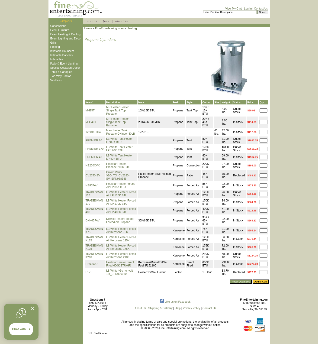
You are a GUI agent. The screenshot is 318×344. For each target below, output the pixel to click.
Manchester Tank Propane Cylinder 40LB (120, 132)
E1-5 (88, 272)
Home (88, 28)
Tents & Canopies (61, 72)
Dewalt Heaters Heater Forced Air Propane (120, 220)
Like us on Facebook (175, 301)
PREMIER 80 (94, 140)
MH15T (90, 110)
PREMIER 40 (94, 157)
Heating (55, 47)
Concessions (58, 26)
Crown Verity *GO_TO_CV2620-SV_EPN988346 (118, 175)
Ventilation (56, 80)
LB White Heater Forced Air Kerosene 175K (121, 247)
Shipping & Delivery (160, 308)
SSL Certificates (98, 333)
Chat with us (21, 329)
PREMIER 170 (95, 148)
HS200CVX (93, 165)
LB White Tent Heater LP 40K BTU (119, 157)
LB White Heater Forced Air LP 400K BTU (121, 210)
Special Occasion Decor (65, 67)
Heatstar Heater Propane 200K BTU (118, 165)
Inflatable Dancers (61, 55)
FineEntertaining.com (109, 28)
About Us (140, 308)
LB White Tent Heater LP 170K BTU (119, 149)
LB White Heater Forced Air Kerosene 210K (121, 255)
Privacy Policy (191, 308)
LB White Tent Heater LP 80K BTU (119, 140)
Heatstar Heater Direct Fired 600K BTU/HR (120, 264)
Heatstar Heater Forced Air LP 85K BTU (120, 185)
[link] (97, 323)
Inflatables (56, 59)
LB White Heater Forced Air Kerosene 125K (121, 239)
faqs (106, 21)
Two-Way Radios (60, 76)
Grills (53, 42)
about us (121, 21)
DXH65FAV (93, 220)
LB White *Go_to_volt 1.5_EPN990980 (119, 272)
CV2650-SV (93, 175)
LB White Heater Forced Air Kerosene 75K (121, 230)
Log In (248, 8)
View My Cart (233, 8)
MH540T (91, 122)
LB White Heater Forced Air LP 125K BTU (121, 194)
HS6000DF (92, 264)
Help (178, 308)
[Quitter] (32, 308)
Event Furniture (59, 30)
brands (92, 21)
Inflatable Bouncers (62, 51)
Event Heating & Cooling (65, 34)
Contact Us (261, 8)
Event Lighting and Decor (66, 38)
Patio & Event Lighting (64, 63)
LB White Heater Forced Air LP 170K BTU (121, 202)
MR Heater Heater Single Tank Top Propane (117, 110)
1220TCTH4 (93, 132)
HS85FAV (92, 185)
